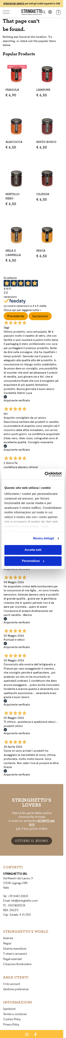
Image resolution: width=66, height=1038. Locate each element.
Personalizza (33, 561)
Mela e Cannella (13, 253)
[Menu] (8, 12)
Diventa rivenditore (14, 948)
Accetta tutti (33, 549)
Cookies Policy (12, 1019)
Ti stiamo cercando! (15, 953)
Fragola (12, 89)
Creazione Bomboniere (17, 964)
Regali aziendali (12, 959)
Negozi (7, 943)
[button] (57, 12)
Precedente (15, 316)
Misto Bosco (46, 142)
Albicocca (14, 142)
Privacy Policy (11, 1024)
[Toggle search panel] (44, 12)
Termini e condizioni (15, 1014)
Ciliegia (42, 194)
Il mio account (11, 983)
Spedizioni (9, 1008)
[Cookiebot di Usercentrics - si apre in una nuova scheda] (46, 474)
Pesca (40, 250)
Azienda (8, 938)
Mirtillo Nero (12, 196)
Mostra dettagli (43, 538)
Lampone (43, 89)
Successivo (40, 316)
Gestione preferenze (15, 989)
